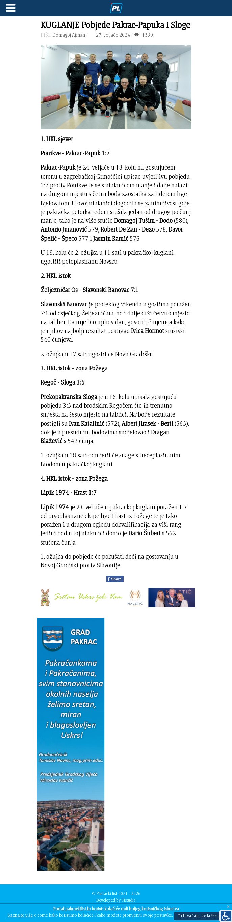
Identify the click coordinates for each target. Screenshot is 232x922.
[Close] (228, 907)
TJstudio (129, 900)
